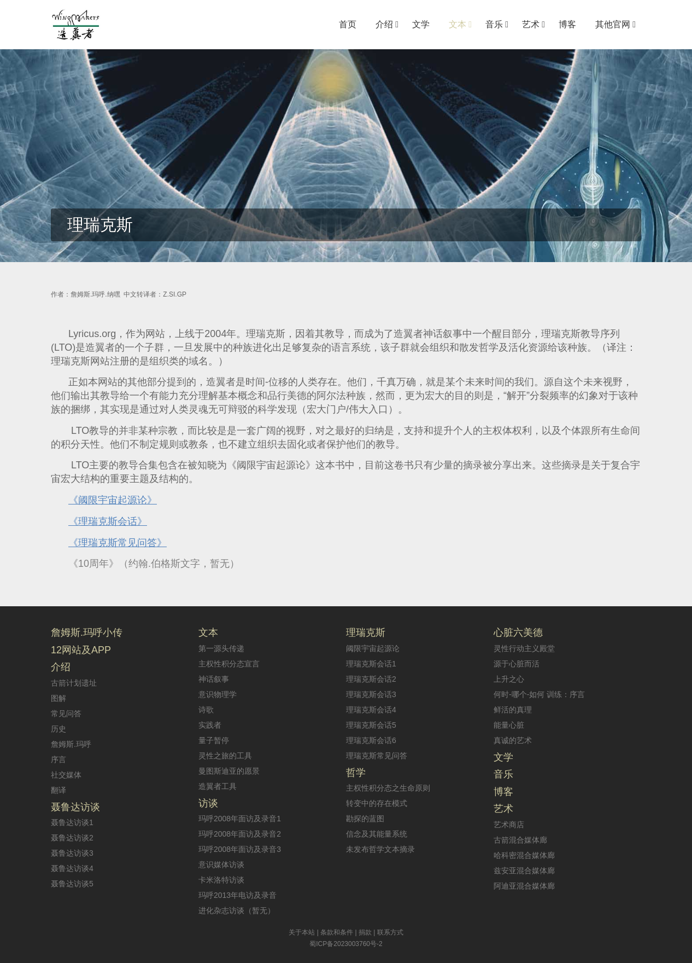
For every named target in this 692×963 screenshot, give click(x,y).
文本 (208, 632)
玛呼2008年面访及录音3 (239, 849)
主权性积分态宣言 (229, 664)
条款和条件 (336, 932)
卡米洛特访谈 (221, 880)
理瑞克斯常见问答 (376, 755)
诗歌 (206, 709)
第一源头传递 (221, 648)
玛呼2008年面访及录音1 (239, 818)
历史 (58, 729)
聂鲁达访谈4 (72, 868)
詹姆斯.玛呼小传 (86, 632)
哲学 (356, 772)
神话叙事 (213, 679)
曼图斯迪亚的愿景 (229, 771)
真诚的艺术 (513, 740)
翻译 (58, 790)
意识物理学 (217, 694)
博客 (503, 791)
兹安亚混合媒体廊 (524, 870)
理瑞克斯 (365, 632)
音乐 (503, 774)
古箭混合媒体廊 (520, 840)
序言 (58, 759)
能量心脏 (509, 725)
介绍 (61, 667)
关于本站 (302, 932)
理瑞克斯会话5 (371, 725)
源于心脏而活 (516, 664)
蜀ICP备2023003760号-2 (345, 944)
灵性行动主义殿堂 (524, 648)
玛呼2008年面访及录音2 (239, 834)
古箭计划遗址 (74, 683)
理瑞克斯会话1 (371, 664)
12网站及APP (81, 650)
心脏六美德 (518, 632)
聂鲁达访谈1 (72, 822)
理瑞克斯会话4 (371, 709)
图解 (58, 698)
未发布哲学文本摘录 (380, 849)
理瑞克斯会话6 (371, 740)
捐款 (365, 932)
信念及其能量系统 (376, 834)
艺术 (503, 808)
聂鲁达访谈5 (72, 883)
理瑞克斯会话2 (371, 679)
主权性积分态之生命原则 (388, 788)
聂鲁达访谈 (75, 807)
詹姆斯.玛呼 (71, 744)
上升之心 (509, 679)
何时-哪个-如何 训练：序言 (539, 694)
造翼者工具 (217, 786)
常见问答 (66, 713)
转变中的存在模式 (376, 803)
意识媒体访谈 (221, 864)
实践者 (209, 725)
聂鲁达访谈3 (72, 853)
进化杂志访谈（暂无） (236, 910)
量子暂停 (213, 740)
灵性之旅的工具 (225, 755)
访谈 (208, 803)
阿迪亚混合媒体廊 (524, 886)
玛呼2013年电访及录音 (237, 895)
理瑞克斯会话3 (371, 694)
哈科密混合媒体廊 (524, 855)
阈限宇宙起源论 (373, 648)
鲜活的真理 (513, 709)
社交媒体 (66, 775)
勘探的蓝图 (365, 818)
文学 (503, 757)
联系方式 (390, 932)
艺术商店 (509, 824)
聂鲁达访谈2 (72, 838)
